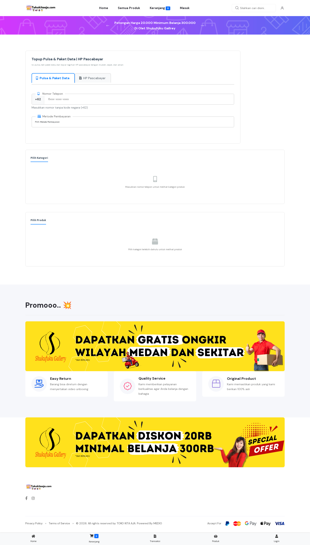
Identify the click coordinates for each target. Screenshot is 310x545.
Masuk (185, 8)
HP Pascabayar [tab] (92, 78)
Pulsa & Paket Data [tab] (52, 78)
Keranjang (160, 8)
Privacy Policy (34, 523)
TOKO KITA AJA (126, 523)
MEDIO (157, 523)
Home (103, 8)
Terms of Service (59, 523)
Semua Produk (129, 8)
